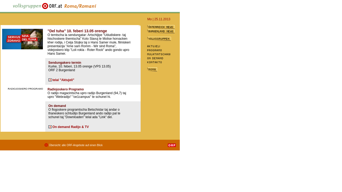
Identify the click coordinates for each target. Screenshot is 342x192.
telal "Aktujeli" (63, 80)
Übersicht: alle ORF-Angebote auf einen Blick (76, 145)
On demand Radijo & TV (70, 127)
